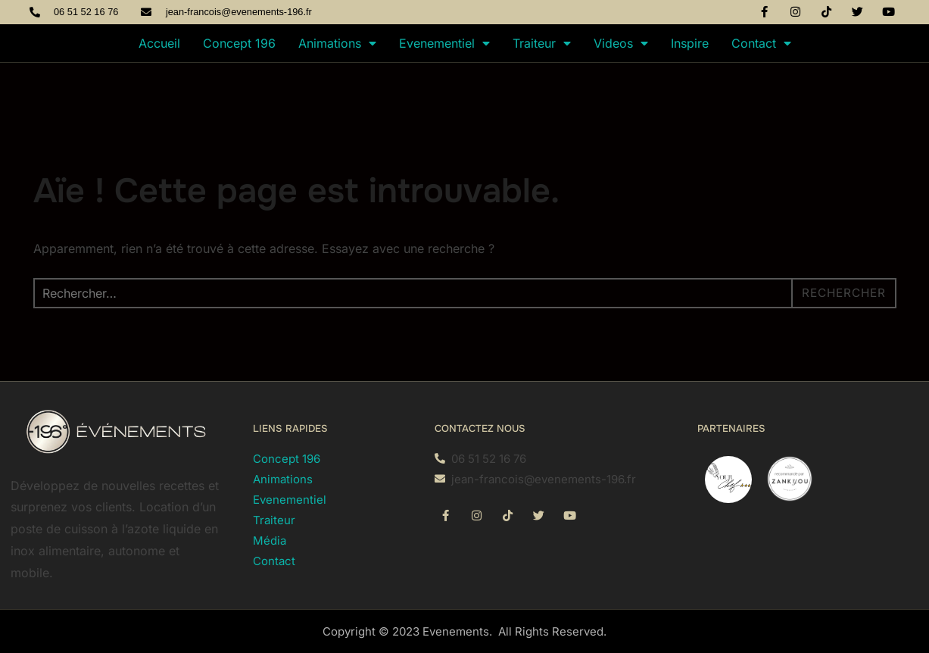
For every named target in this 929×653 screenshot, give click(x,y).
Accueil (159, 43)
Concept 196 (239, 43)
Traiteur (542, 43)
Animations (337, 43)
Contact (761, 43)
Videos (621, 43)
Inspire (690, 43)
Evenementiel (444, 43)
